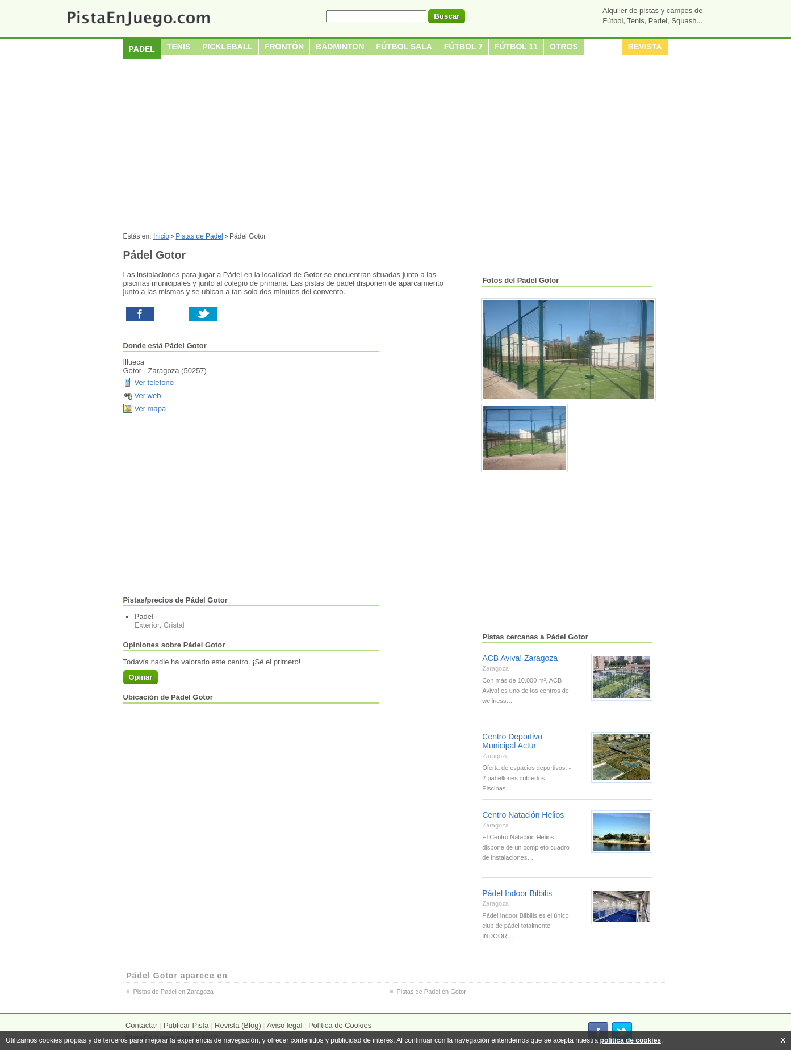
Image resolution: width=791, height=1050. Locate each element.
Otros (564, 46)
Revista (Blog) (238, 1025)
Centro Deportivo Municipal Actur (512, 741)
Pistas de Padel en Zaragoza (173, 991)
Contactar (141, 1025)
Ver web (148, 395)
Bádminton (340, 46)
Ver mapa (150, 408)
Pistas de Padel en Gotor (431, 991)
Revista (645, 46)
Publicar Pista (186, 1025)
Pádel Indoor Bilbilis (517, 893)
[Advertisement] (395, 147)
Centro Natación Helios (523, 814)
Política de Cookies (339, 1025)
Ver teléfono (154, 382)
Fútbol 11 (516, 46)
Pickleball (227, 46)
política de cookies (630, 1040)
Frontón (284, 46)
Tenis (178, 46)
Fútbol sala (404, 46)
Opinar (141, 677)
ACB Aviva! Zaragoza (520, 658)
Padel (142, 48)
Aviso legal (285, 1025)
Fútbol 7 (463, 46)
